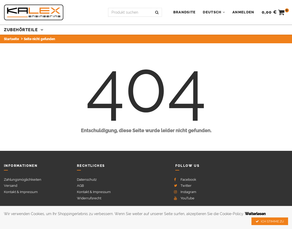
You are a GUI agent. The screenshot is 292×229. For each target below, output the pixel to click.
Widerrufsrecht (89, 198)
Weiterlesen (255, 214)
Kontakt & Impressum (21, 192)
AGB (80, 186)
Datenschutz (87, 180)
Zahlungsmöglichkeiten (22, 180)
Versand (10, 186)
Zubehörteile (21, 30)
